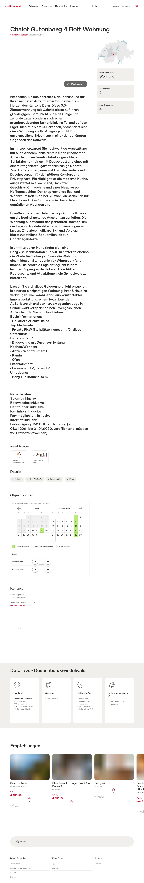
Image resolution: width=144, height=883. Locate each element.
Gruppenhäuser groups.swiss (84, 702)
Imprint (13, 877)
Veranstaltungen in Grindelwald (117, 703)
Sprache (126, 6)
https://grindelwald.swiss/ (23, 706)
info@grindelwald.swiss (22, 709)
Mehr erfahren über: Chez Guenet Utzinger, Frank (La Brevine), (72, 783)
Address (97, 864)
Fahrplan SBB (52, 699)
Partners (55, 868)
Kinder (18, 569)
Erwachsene (17, 561)
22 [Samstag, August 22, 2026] (76, 530)
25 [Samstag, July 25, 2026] (42, 530)
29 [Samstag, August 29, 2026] (76, 535)
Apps (54, 864)
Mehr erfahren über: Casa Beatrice (30, 782)
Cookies (13, 873)
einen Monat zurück (19, 508)
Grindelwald (73, 670)
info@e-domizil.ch (17, 605)
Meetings (116, 6)
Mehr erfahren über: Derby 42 (114, 777)
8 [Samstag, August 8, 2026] (75, 522)
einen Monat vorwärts (80, 508)
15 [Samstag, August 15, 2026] (76, 526)
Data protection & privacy (20, 868)
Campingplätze (84, 706)
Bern (42, 35)
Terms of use (15, 864)
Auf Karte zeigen (115, 52)
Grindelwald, (34, 35)
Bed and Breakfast (85, 709)
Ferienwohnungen (19, 35)
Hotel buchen (83, 699)
